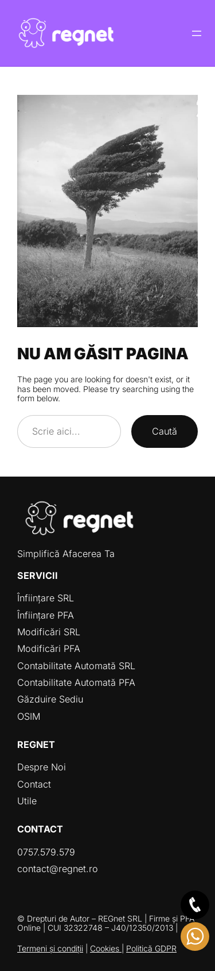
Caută (164, 431)
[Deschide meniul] (197, 33)
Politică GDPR (151, 948)
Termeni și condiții (50, 948)
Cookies (106, 948)
